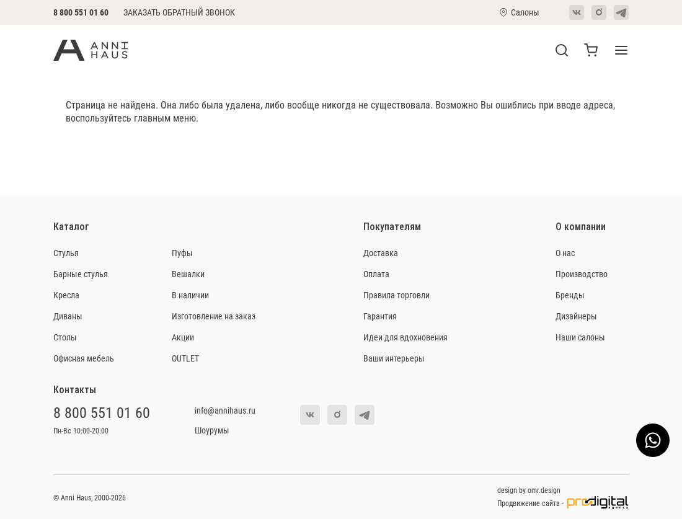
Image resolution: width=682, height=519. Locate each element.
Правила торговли (396, 295)
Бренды (570, 295)
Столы (65, 337)
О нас (565, 253)
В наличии (190, 295)
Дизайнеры (576, 316)
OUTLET (185, 358)
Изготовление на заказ (213, 316)
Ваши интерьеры (394, 358)
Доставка (380, 253)
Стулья (66, 253)
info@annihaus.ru (225, 410)
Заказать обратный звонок (179, 12)
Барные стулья (80, 274)
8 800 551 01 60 (80, 12)
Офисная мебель (83, 358)
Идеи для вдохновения (405, 337)
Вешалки (188, 274)
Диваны (67, 316)
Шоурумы (212, 430)
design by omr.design (528, 490)
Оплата (376, 274)
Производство (582, 274)
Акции (183, 337)
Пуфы (182, 253)
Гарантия (380, 316)
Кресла (66, 295)
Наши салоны (580, 337)
